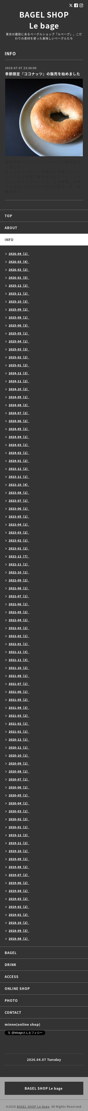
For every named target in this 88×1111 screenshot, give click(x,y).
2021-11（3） (19, 660)
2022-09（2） (19, 580)
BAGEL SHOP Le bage (44, 20)
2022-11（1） (19, 564)
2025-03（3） (19, 349)
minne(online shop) (22, 1024)
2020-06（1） (19, 787)
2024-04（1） (19, 437)
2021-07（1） (19, 684)
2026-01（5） (19, 277)
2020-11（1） (19, 747)
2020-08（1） (19, 771)
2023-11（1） (19, 477)
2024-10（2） (19, 389)
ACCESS (12, 976)
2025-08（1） (19, 317)
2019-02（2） (19, 907)
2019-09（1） (19, 859)
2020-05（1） (19, 795)
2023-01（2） (19, 548)
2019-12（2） (19, 835)
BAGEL (11, 952)
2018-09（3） (19, 931)
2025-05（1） (19, 333)
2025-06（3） (19, 325)
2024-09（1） (19, 397)
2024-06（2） (19, 421)
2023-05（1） (19, 516)
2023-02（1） (19, 540)
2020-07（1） (19, 779)
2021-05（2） (19, 700)
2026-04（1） (19, 254)
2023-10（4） (19, 485)
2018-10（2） (19, 923)
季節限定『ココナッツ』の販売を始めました (42, 73)
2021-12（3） (19, 652)
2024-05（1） (19, 429)
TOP (8, 215)
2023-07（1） (19, 500)
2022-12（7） (19, 556)
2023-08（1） (19, 492)
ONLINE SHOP (17, 988)
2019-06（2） (19, 883)
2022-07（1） (19, 596)
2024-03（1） (19, 445)
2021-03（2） (19, 715)
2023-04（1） (19, 524)
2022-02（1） (19, 636)
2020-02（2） (19, 819)
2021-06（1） (19, 692)
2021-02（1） (19, 723)
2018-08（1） (19, 938)
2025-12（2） (19, 285)
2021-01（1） (19, 731)
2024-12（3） (19, 373)
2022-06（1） (19, 604)
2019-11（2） (19, 843)
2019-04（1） (19, 891)
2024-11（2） (19, 381)
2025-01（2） (19, 365)
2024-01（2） (19, 461)
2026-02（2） (19, 270)
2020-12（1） (19, 739)
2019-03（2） (19, 899)
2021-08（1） (19, 676)
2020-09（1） (19, 763)
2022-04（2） (19, 620)
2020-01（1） (19, 827)
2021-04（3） (19, 708)
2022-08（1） (19, 588)
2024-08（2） (19, 405)
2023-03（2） (19, 532)
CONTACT (13, 1012)
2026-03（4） (19, 262)
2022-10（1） (19, 572)
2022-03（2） (19, 628)
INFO (9, 239)
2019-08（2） (19, 867)
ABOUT (11, 227)
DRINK (10, 964)
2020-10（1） (19, 755)
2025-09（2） (19, 309)
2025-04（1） (19, 341)
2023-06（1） (19, 508)
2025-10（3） (19, 301)
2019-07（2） (19, 875)
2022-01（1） (19, 644)
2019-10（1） (19, 851)
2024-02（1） (19, 453)
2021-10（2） (19, 668)
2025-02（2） (19, 357)
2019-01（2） (19, 915)
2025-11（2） (19, 293)
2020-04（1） (19, 803)
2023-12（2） (19, 469)
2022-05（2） (19, 612)
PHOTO (11, 1000)
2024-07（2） (19, 413)
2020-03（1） (19, 811)
